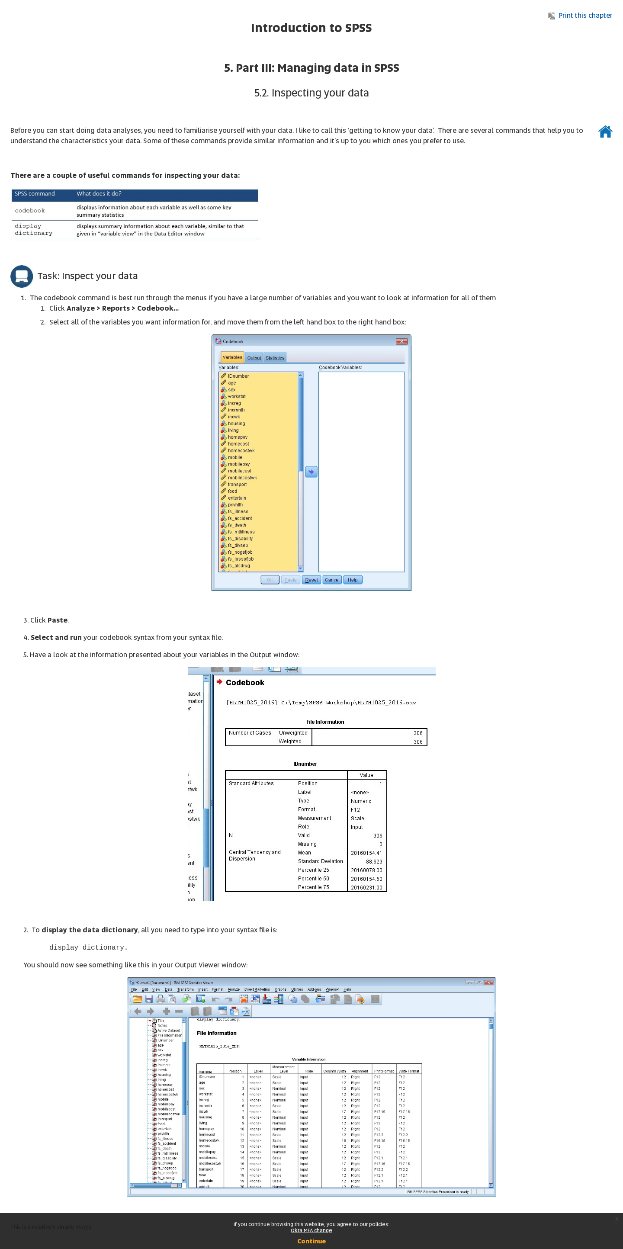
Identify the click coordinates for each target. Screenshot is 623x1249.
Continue (311, 1241)
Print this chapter (580, 15)
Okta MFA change (311, 1230)
